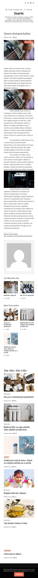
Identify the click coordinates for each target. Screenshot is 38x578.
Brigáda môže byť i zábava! (15, 493)
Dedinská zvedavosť (10, 295)
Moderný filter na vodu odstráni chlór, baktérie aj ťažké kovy (27, 324)
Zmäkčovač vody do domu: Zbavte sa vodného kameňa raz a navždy (11, 349)
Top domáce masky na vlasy (15, 523)
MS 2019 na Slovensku (27, 295)
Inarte (19, 13)
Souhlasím (19, 574)
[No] (36, 574)
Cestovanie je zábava (12, 554)
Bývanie (6, 457)
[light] (31, 3)
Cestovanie (7, 550)
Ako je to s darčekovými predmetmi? (7, 324)
